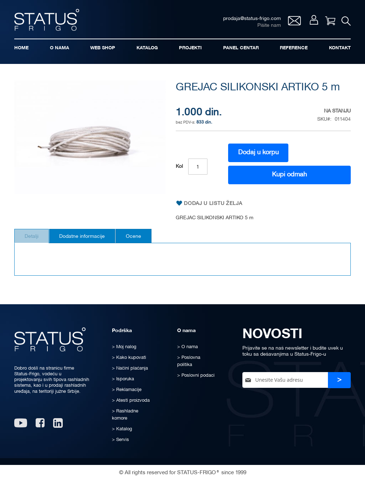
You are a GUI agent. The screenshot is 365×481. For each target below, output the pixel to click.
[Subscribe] (339, 380)
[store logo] (50, 21)
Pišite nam (266, 27)
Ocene (146, 240)
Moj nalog (311, 22)
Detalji (34, 240)
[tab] (34, 239)
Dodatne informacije (90, 240)
